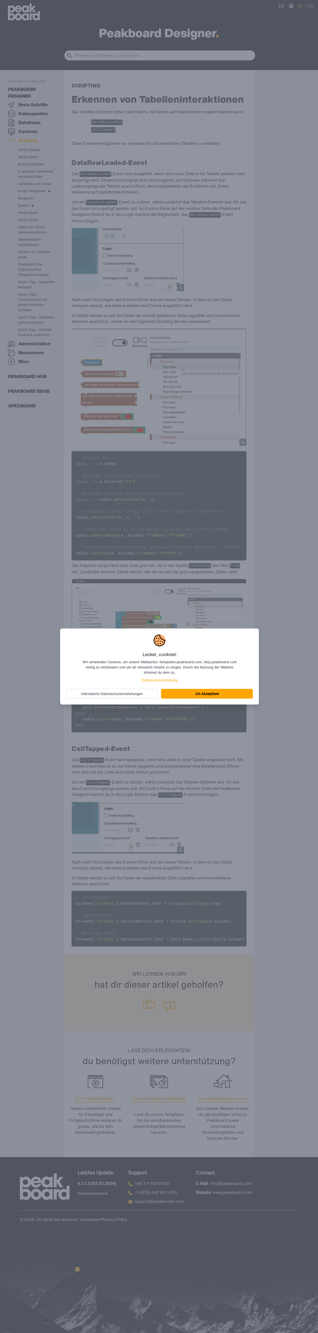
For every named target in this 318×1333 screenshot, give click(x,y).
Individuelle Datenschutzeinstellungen (112, 693)
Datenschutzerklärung (159, 680)
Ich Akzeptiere (207, 693)
